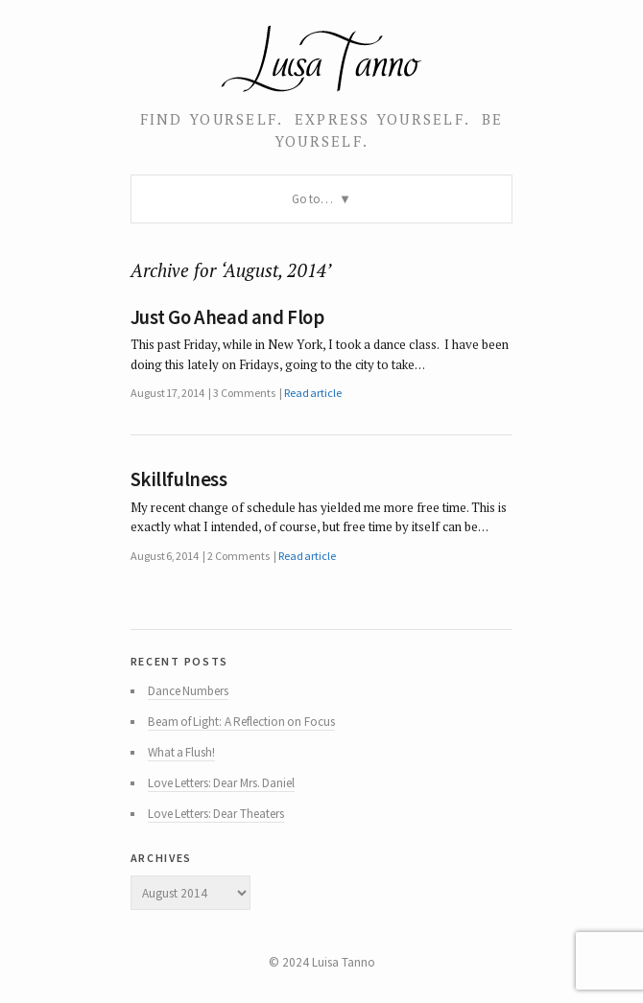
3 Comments (243, 392)
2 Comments (238, 555)
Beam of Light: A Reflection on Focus (241, 721)
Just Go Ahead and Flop (227, 317)
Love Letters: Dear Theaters (216, 813)
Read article (313, 392)
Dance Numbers (188, 691)
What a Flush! (182, 752)
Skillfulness (179, 479)
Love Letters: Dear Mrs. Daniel (221, 783)
